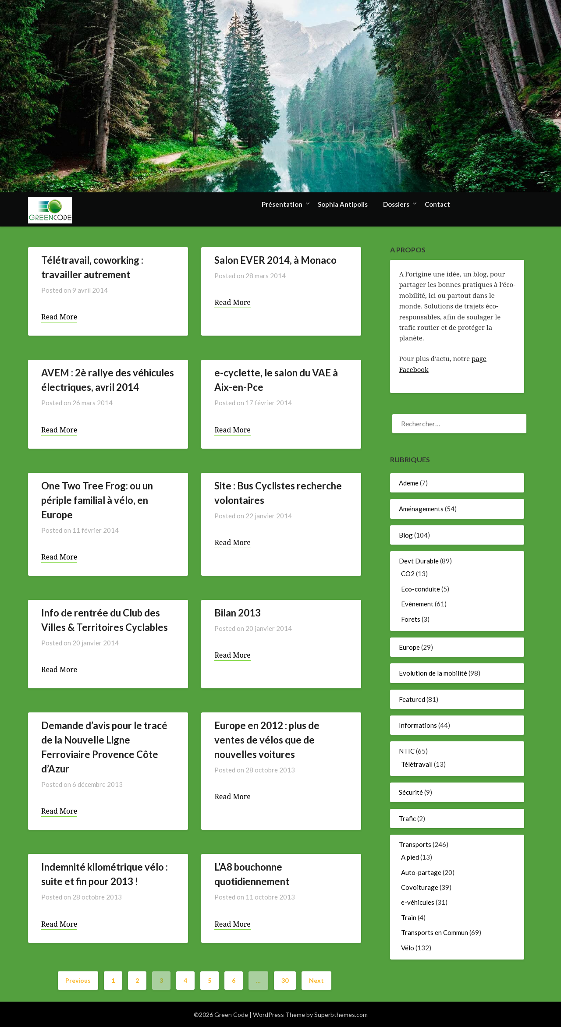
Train (408, 917)
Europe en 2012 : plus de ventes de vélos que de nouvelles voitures (267, 739)
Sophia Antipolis (343, 204)
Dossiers (396, 204)
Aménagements (421, 509)
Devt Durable (419, 561)
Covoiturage (419, 887)
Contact (437, 204)
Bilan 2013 (237, 613)
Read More (59, 317)
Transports (415, 844)
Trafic (407, 818)
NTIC (407, 751)
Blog (406, 535)
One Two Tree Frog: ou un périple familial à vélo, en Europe (97, 500)
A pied (410, 857)
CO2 (408, 573)
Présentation (282, 204)
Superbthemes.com (341, 1014)
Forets (410, 619)
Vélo (407, 948)
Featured (412, 699)
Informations (418, 725)
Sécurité (411, 792)
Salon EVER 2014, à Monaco (275, 260)
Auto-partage (421, 872)
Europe (409, 647)
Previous (78, 980)
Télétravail (417, 764)
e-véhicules (417, 902)
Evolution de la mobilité (433, 673)
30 (284, 980)
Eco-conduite (420, 589)
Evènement (417, 604)
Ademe (409, 483)
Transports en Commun (434, 932)
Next (316, 980)
